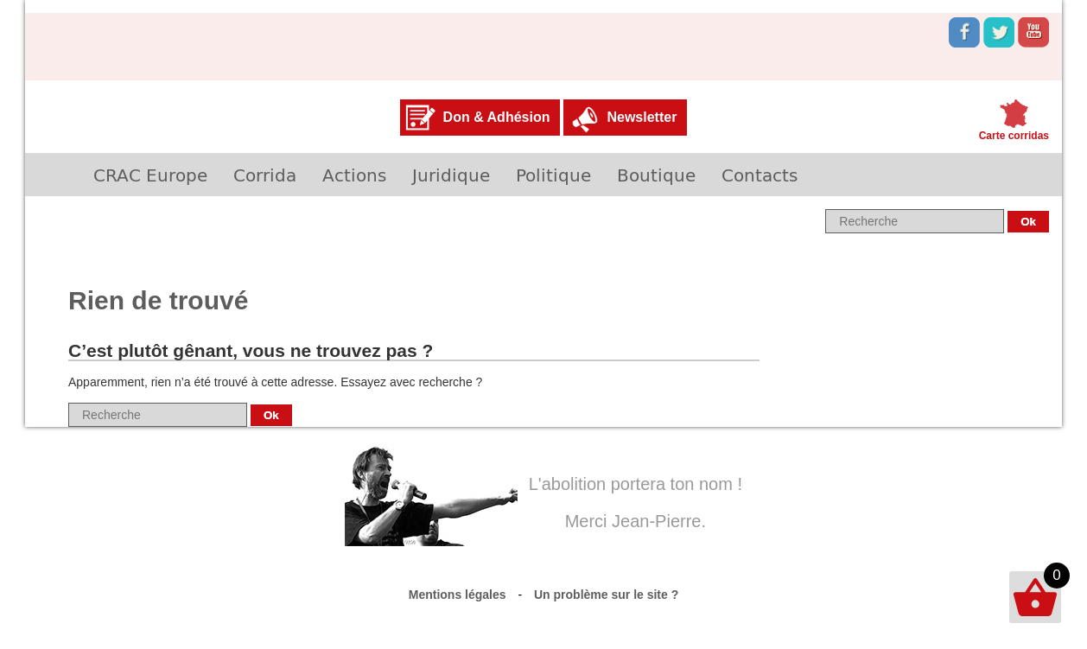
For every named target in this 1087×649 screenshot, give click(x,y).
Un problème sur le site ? (606, 594)
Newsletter (642, 117)
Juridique (451, 175)
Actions (354, 175)
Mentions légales (457, 594)
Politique (553, 175)
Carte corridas (1014, 136)
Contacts (759, 175)
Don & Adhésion (496, 117)
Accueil (52, 174)
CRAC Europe (150, 175)
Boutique (656, 175)
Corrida (264, 175)
